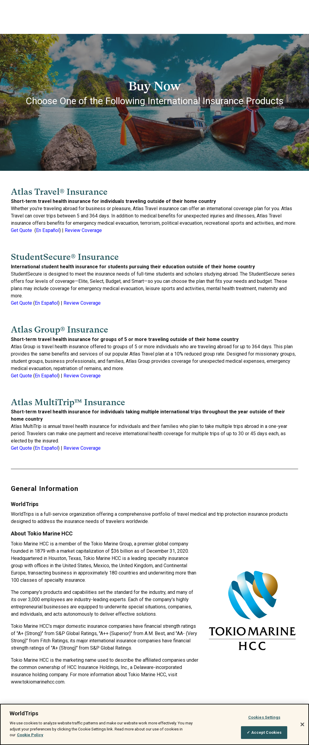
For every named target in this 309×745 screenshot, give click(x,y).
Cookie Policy (30, 735)
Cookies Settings (264, 717)
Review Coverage (83, 230)
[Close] (302, 724)
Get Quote (21, 230)
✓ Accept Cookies (264, 732)
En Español (47, 230)
